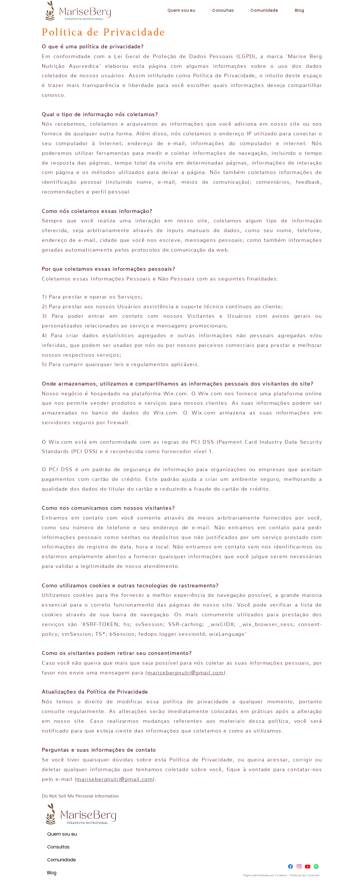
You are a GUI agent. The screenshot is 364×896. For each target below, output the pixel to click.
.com (146, 777)
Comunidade (61, 859)
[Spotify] (316, 866)
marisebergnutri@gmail (108, 777)
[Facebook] (290, 866)
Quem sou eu (61, 834)
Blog (51, 872)
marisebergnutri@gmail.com (185, 671)
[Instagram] (299, 866)
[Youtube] (307, 866)
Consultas (58, 847)
